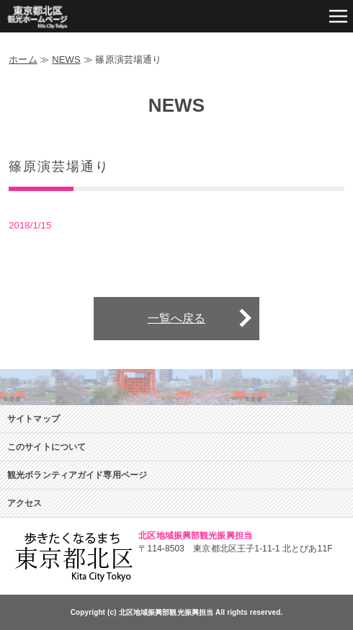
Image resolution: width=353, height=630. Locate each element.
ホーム (23, 59)
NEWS (66, 59)
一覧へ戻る (177, 318)
